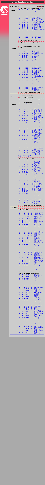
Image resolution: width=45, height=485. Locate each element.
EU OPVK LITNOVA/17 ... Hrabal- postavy (30, 358)
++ (39, 7)
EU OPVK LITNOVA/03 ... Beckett (28, 325)
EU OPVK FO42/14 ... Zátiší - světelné (30, 222)
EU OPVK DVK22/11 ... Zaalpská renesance (31, 81)
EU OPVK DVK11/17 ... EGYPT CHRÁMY (29, 37)
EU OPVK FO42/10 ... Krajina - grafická (30, 213)
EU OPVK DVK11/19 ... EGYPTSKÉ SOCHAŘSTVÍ (31, 41)
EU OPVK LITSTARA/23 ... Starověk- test (30, 293)
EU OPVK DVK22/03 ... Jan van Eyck (29, 63)
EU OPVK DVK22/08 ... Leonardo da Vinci (30, 77)
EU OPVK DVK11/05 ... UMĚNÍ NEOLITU (29, 16)
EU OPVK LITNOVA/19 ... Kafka (27, 360)
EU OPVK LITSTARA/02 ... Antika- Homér (30, 248)
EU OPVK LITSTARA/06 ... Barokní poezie (30, 256)
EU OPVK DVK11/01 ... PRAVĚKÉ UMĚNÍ (29, 10)
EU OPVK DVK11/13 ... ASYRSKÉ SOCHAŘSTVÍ (31, 30)
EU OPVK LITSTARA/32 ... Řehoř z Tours (30, 316)
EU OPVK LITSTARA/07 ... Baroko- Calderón (31, 258)
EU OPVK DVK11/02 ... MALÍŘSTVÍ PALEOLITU (31, 11)
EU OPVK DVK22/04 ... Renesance (28, 64)
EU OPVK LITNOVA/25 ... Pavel (27, 374)
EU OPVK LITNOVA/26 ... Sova (27, 375)
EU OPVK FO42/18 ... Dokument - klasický (31, 232)
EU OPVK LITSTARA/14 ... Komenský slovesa (31, 270)
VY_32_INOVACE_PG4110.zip (24, 180)
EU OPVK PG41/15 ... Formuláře (28, 152)
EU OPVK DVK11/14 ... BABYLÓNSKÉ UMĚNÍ (30, 31)
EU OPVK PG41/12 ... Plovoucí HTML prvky (31, 147)
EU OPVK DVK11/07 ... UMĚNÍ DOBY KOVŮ (30, 20)
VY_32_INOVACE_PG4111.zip (24, 182)
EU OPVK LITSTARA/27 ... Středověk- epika (31, 304)
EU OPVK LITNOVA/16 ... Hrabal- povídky (30, 357)
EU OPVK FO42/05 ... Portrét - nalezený (30, 199)
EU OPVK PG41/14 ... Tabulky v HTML (29, 151)
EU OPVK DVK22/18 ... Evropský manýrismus (31, 101)
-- (42, 7)
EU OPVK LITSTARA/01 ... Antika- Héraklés (31, 246)
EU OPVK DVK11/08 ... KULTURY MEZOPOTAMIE (31, 21)
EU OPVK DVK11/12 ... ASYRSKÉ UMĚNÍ (29, 29)
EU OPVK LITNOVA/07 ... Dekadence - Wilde (31, 335)
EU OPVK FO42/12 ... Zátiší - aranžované (31, 219)
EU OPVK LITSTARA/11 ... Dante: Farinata (31, 265)
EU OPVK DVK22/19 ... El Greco (28, 102)
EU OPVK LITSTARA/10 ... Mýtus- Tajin (30, 264)
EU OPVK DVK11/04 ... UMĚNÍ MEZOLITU (29, 15)
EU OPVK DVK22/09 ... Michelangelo (29, 78)
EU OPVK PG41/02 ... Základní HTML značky (31, 122)
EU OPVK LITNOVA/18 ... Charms (28, 359)
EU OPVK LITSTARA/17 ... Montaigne (29, 276)
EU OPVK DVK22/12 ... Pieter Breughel (30, 82)
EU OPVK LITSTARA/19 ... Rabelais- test (30, 280)
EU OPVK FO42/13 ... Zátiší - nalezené (30, 221)
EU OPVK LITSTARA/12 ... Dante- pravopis (31, 266)
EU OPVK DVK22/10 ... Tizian (27, 79)
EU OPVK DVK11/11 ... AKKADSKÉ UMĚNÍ (29, 27)
